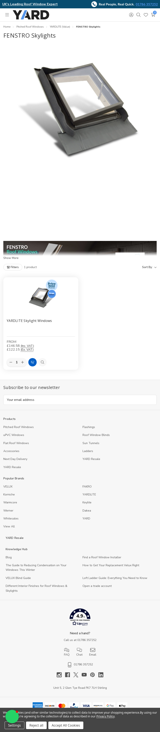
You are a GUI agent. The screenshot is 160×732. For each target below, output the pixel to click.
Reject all (36, 725)
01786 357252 (147, 4)
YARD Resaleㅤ (12, 467)
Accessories (11, 451)
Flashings (88, 427)
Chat (79, 652)
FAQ (67, 652)
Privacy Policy (105, 716)
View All (9, 526)
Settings (14, 725)
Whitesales (11, 519)
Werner (8, 511)
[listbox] (98, 267)
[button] (80, 618)
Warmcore (10, 502)
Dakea (86, 511)
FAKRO (87, 487)
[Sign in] (131, 15)
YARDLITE (89, 494)
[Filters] (12, 267)
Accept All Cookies (66, 725)
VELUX (7, 487)
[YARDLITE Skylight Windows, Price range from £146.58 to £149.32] (40, 296)
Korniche (9, 494)
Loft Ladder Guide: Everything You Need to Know (114, 578)
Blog (9, 557)
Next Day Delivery (15, 459)
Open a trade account (97, 586)
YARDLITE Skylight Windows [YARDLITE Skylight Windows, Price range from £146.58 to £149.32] (29, 320)
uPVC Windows (13, 435)
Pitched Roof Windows (18, 427)
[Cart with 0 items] (153, 15)
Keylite (86, 502)
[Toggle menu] (7, 14)
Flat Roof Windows (16, 443)
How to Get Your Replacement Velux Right (110, 565)
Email (92, 652)
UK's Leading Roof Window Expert (30, 4)
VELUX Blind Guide (18, 578)
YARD (86, 519)
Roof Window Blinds (96, 435)
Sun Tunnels (90, 443)
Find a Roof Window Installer (101, 557)
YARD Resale (91, 459)
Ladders (87, 451)
